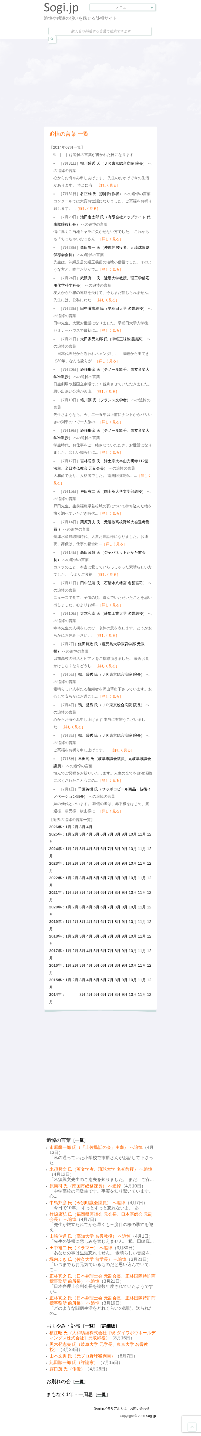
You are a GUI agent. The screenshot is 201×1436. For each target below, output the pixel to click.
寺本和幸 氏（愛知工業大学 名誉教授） (113, 613)
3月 (82, 827)
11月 (142, 834)
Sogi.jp (151, 1416)
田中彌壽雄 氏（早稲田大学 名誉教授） (113, 308)
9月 (125, 834)
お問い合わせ (139, 1408)
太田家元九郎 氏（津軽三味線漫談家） (113, 339)
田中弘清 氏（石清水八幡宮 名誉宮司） (113, 583)
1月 (68, 827)
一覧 (79, 1140)
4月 (89, 827)
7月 (110, 834)
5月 (96, 834)
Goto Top (192, 1427)
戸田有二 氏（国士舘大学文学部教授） (113, 491)
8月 (117, 834)
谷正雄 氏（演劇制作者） (101, 194)
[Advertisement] (122, 82)
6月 (103, 834)
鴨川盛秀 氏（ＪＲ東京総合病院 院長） (113, 163)
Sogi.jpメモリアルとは (110, 1408)
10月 (133, 834)
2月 (75, 827)
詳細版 (108, 1326)
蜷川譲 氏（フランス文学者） (105, 400)
